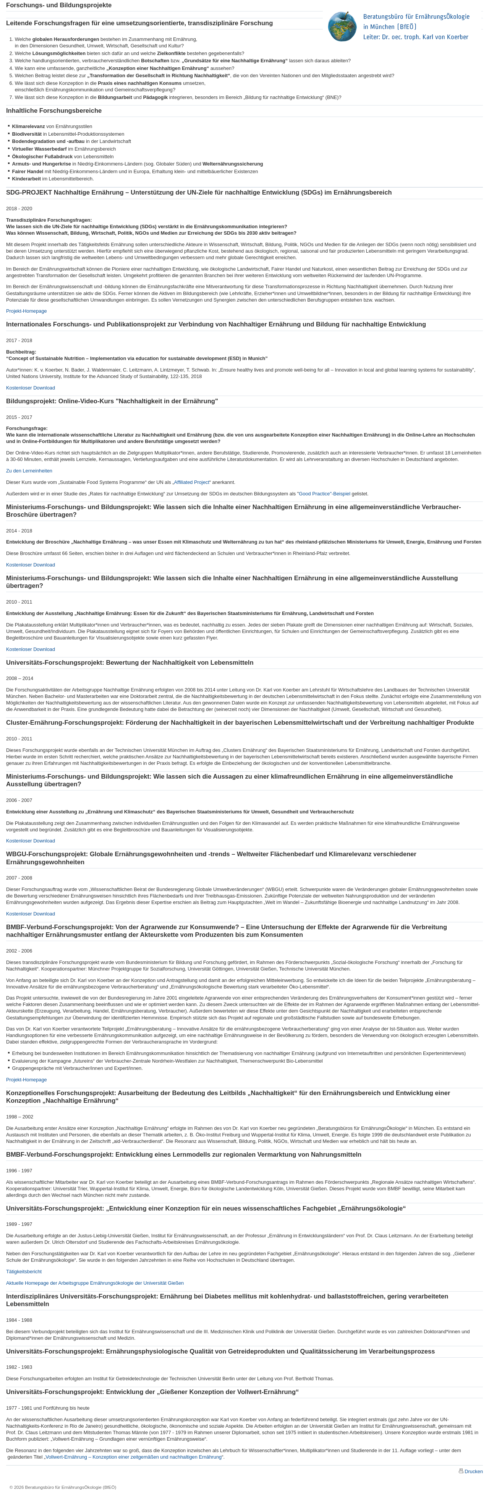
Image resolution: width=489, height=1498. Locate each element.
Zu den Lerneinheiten (29, 471)
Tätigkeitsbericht (24, 1271)
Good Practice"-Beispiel (324, 494)
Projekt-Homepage (26, 311)
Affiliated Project (191, 482)
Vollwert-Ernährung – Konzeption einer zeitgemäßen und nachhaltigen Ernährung (133, 1457)
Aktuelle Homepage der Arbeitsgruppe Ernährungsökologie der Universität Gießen (95, 1283)
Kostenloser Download (30, 388)
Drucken (474, 1471)
